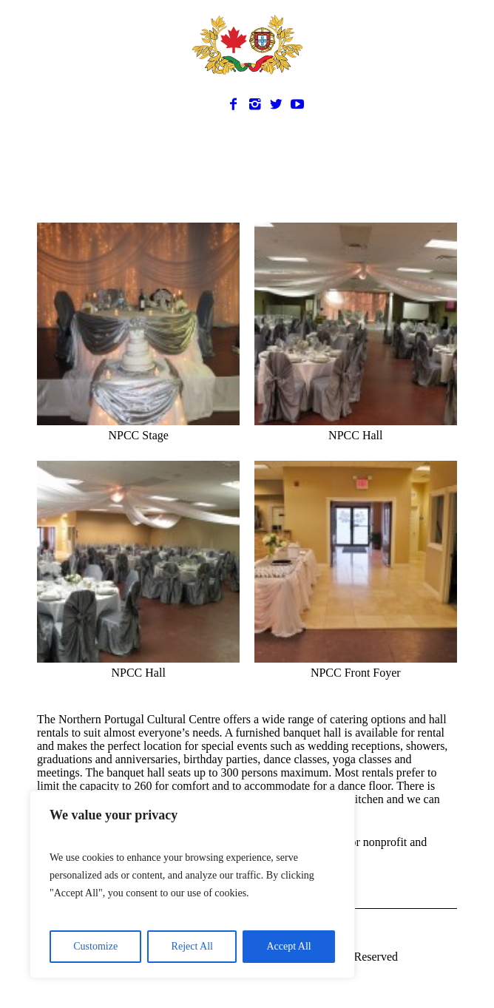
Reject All (192, 946)
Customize (95, 946)
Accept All (288, 946)
